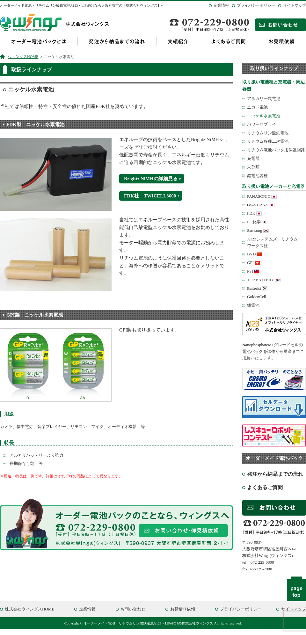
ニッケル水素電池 (263, 115)
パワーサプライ (261, 124)
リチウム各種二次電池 (267, 141)
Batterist (254, 288)
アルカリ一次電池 (263, 98)
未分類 (253, 167)
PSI (250, 271)
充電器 (253, 158)
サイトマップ (294, 5)
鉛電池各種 (257, 175)
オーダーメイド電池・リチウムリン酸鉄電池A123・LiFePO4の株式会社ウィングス (148, 623)
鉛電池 (253, 305)
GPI (250, 262)
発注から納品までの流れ (116, 41)
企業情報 (221, 5)
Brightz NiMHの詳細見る (151, 178)
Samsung (254, 230)
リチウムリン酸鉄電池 (267, 133)
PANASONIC (258, 196)
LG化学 (254, 221)
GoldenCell (256, 296)
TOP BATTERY (260, 279)
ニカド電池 (257, 107)
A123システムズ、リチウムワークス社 (272, 242)
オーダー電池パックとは (38, 41)
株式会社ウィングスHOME (29, 609)
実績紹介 (178, 41)
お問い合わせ (132, 609)
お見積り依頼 (182, 609)
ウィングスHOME (23, 56)
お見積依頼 (281, 41)
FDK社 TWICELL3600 (150, 195)
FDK (251, 213)
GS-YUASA (257, 205)
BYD (251, 254)
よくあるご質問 (228, 41)
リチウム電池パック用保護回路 (276, 149)
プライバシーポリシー (256, 5)
